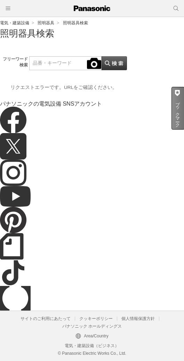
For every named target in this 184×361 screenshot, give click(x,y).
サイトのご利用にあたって (46, 318)
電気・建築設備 (14, 22)
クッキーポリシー (96, 318)
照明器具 (46, 22)
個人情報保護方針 (138, 318)
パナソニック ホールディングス (92, 326)
